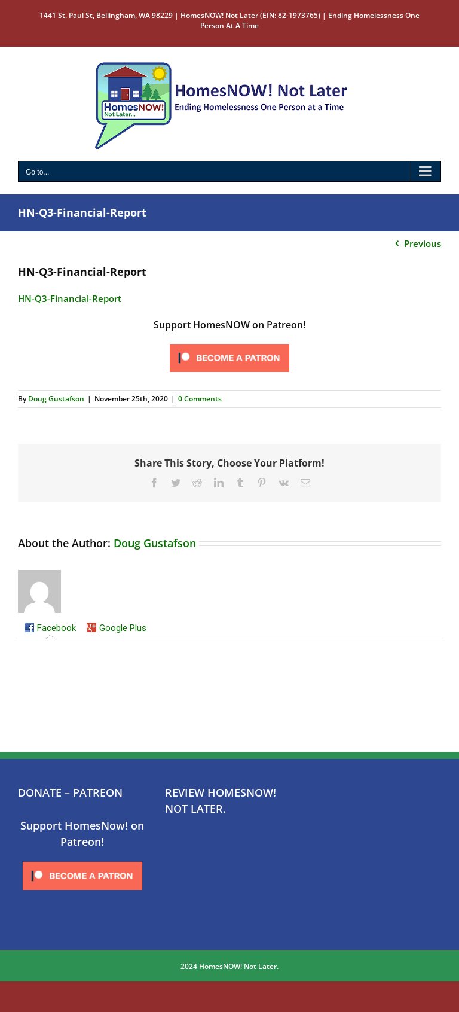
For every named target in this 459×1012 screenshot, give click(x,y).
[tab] (50, 629)
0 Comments (200, 399)
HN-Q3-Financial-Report (69, 298)
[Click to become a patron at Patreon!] (229, 344)
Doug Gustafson (56, 399)
